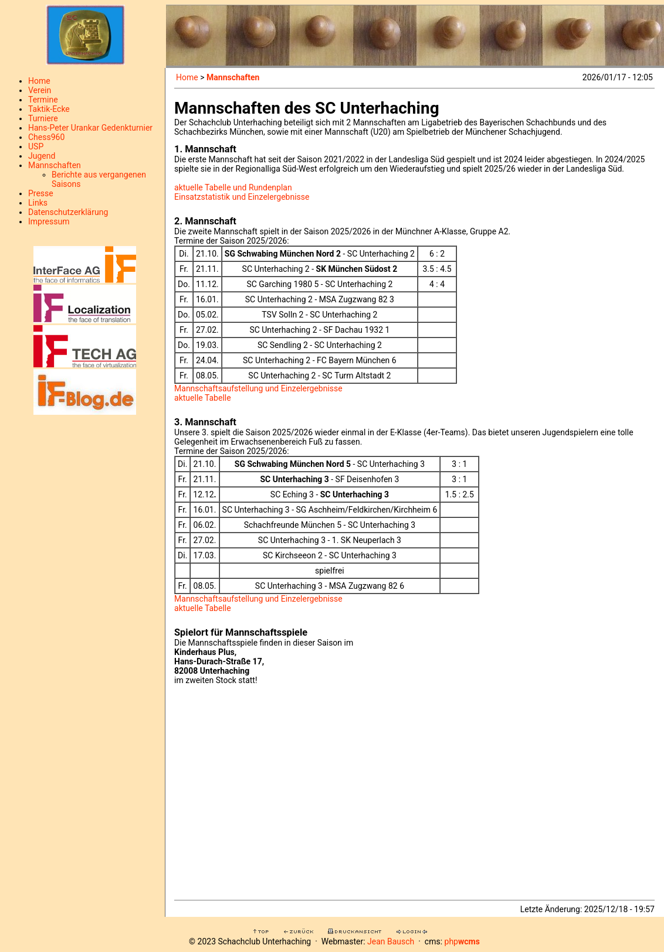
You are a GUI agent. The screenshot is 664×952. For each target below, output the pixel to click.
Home (39, 81)
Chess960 (46, 137)
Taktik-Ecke (49, 109)
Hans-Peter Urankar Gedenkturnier (90, 127)
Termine (43, 99)
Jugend (41, 156)
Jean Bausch (390, 941)
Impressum (48, 221)
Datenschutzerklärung (68, 212)
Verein (39, 90)
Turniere (43, 118)
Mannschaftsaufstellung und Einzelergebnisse (258, 388)
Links (38, 202)
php (462, 941)
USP (35, 146)
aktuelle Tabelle (202, 397)
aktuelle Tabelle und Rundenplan (233, 187)
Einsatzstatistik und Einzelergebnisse (241, 197)
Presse (40, 193)
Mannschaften (54, 165)
